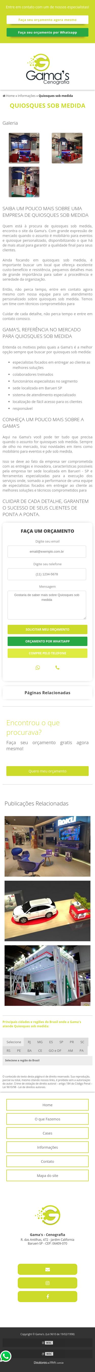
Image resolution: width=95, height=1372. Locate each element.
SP (61, 1042)
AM (70, 1050)
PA (82, 1050)
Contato (47, 1161)
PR (72, 1042)
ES (51, 1042)
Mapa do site (47, 1175)
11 (32, 1251)
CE (40, 1050)
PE (19, 1050)
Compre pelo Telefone (47, 653)
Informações (47, 1147)
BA (29, 1050)
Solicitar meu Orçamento (47, 629)
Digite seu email (47, 541)
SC (82, 1042)
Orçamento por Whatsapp (47, 641)
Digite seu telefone (47, 564)
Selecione (14, 1042)
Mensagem (47, 586)
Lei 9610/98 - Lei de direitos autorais (24, 1087)
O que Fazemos (47, 1119)
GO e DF (55, 1050)
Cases (47, 1133)
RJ (29, 1042)
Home (48, 1104)
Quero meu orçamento (48, 771)
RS (8, 1050)
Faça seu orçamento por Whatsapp (47, 32)
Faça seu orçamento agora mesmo (47, 19)
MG (40, 1042)
